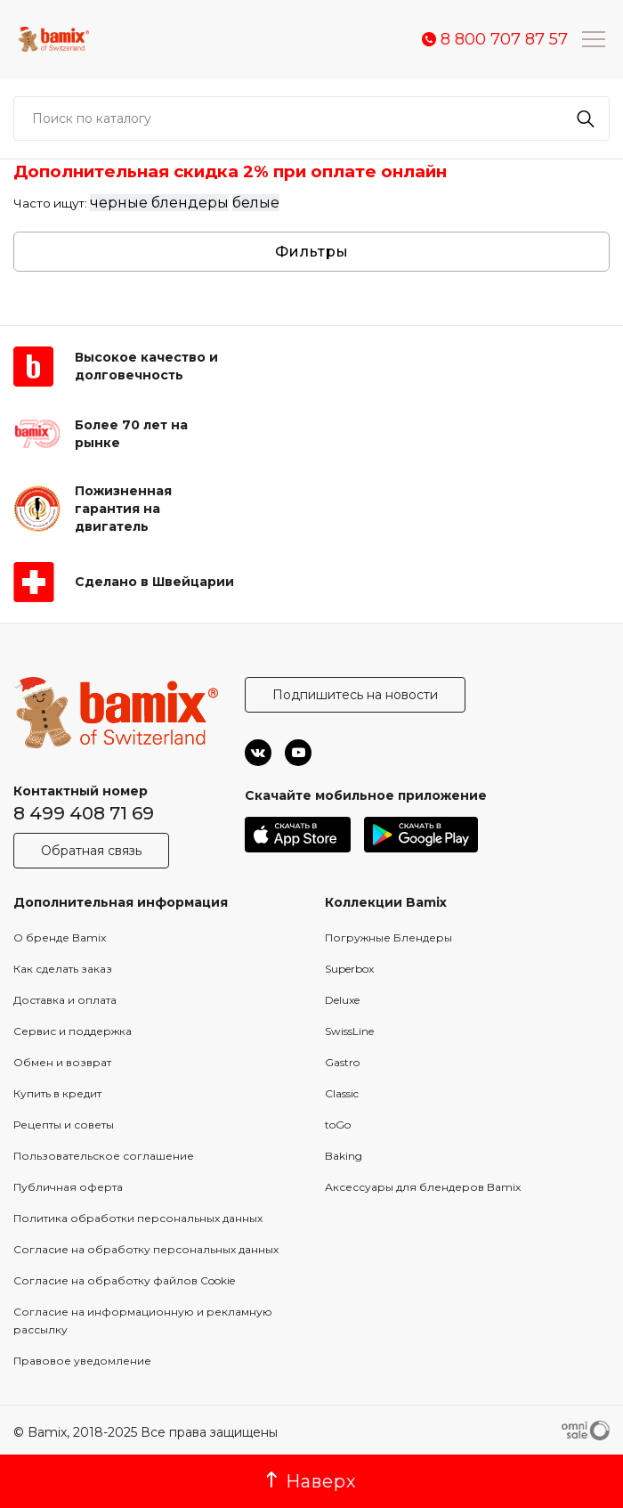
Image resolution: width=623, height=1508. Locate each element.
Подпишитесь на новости (355, 695)
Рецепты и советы (63, 1124)
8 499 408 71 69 (83, 813)
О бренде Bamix (59, 937)
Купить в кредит (57, 1093)
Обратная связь (91, 851)
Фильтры (312, 251)
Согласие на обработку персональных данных (146, 1249)
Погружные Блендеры (388, 937)
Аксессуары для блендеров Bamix (423, 1187)
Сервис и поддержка (72, 1031)
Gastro (342, 1062)
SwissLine (349, 1031)
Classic (342, 1093)
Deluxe (342, 1000)
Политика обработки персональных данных (138, 1218)
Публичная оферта (68, 1187)
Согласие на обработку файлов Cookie (124, 1280)
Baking (343, 1155)
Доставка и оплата (65, 1000)
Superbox (349, 968)
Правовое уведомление (82, 1360)
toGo (338, 1124)
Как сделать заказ (62, 968)
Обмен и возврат (62, 1062)
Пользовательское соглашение (103, 1155)
